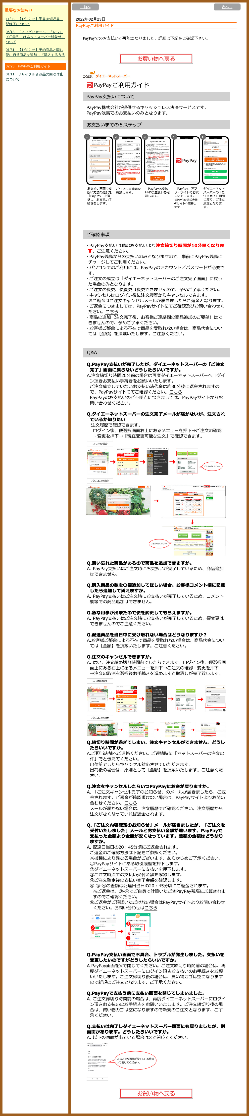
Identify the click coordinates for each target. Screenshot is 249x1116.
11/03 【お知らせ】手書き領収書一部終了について (34, 21)
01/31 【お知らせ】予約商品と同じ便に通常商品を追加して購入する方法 (35, 52)
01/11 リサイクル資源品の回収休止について (34, 76)
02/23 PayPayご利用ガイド (28, 66)
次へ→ (227, 7)
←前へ (85, 7)
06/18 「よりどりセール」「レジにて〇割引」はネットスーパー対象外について (35, 37)
